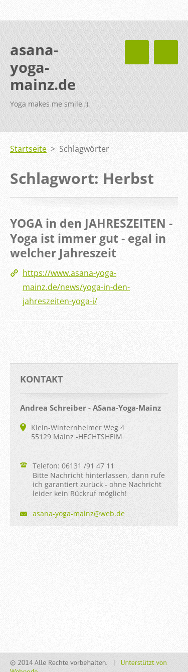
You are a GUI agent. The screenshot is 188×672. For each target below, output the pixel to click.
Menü (166, 52)
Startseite (28, 148)
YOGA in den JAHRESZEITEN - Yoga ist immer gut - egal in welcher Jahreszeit (91, 238)
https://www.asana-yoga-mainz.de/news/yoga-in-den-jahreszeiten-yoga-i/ (76, 287)
